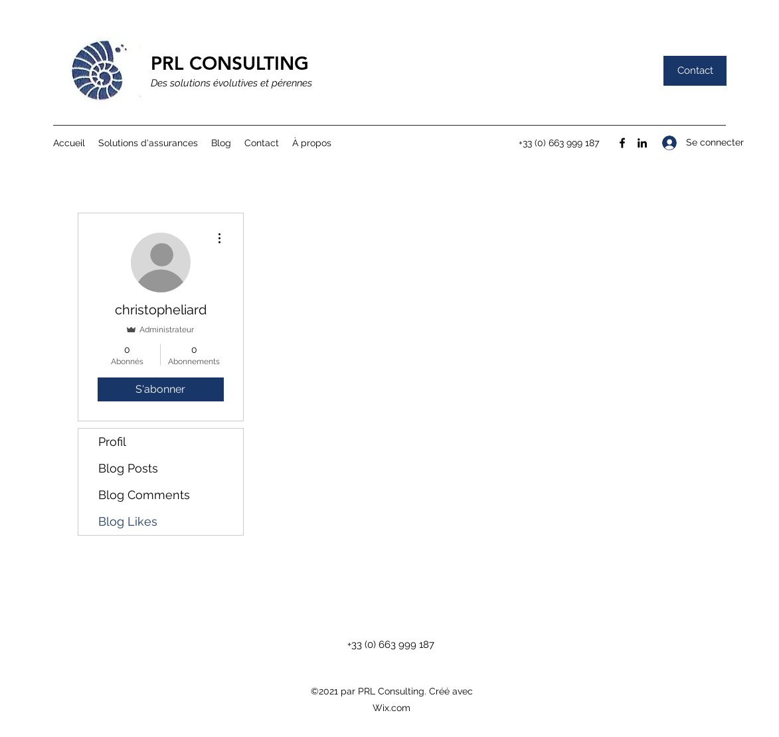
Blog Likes (127, 521)
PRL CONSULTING (230, 63)
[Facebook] (622, 143)
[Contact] (695, 71)
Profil (112, 442)
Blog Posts (128, 468)
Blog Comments (144, 495)
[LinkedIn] (642, 143)
